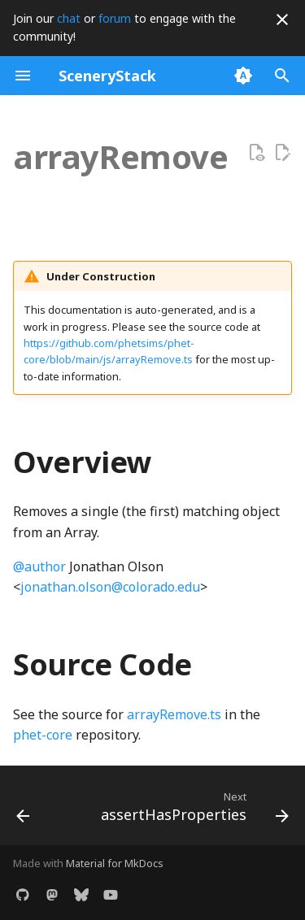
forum (114, 18)
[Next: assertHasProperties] (193, 810)
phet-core (42, 735)
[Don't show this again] (282, 19)
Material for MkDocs (114, 863)
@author (39, 566)
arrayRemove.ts (174, 714)
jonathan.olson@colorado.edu (110, 587)
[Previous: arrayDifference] (23, 810)
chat (69, 18)
